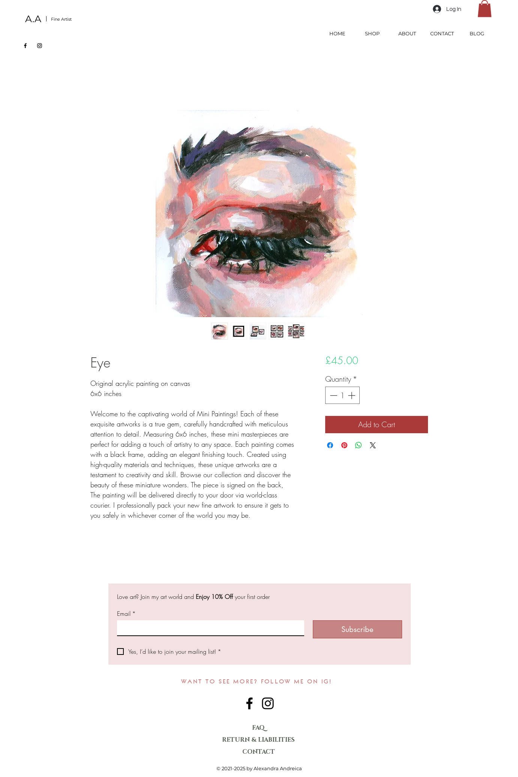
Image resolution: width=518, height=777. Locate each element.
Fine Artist (61, 19)
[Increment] (352, 395)
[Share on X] (372, 445)
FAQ (258, 728)
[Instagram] (39, 45)
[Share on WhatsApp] (358, 445)
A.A (33, 18)
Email (126, 613)
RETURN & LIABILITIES (258, 740)
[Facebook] (25, 45)
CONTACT (258, 752)
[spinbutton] (342, 395)
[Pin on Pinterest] (344, 445)
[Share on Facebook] (330, 445)
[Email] (208, 627)
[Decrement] (332, 395)
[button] (484, 8)
